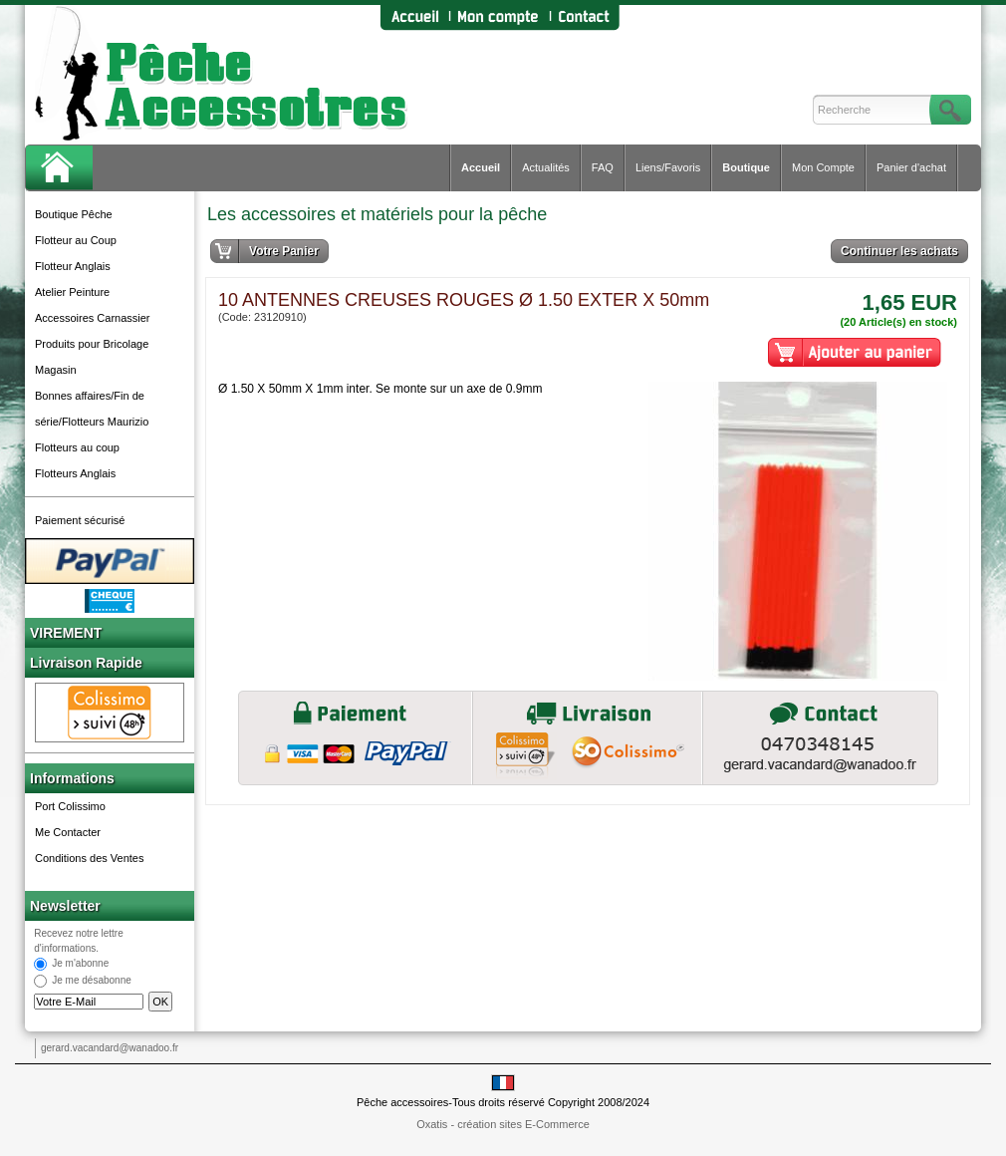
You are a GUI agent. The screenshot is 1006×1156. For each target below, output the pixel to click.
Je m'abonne (80, 964)
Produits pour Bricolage (91, 344)
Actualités (546, 167)
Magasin (56, 370)
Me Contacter (68, 832)
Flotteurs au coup (77, 447)
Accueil (480, 167)
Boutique (746, 167)
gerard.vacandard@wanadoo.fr (109, 1047)
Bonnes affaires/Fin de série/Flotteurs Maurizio (91, 409)
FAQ (603, 167)
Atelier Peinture (72, 292)
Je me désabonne (91, 981)
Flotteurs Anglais (75, 473)
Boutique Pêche (74, 214)
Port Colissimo (70, 806)
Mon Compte (823, 167)
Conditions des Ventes (89, 858)
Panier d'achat (911, 167)
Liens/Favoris (667, 167)
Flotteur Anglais (73, 266)
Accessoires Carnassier (92, 318)
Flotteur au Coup (76, 240)
